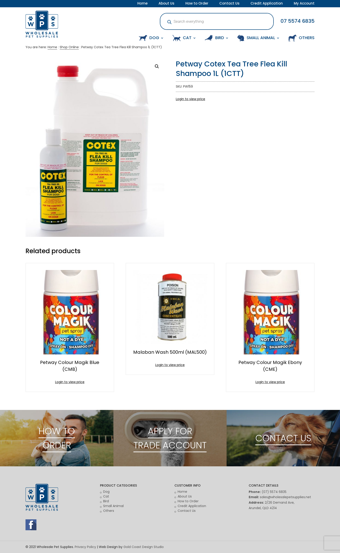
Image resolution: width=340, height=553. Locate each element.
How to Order (196, 4)
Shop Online (69, 47)
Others (108, 510)
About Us (166, 4)
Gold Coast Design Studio (143, 547)
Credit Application (267, 4)
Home (142, 4)
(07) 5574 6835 (274, 492)
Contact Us (229, 4)
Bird (106, 501)
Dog (106, 491)
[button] (157, 66)
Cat (106, 496)
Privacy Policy (85, 547)
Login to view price (190, 99)
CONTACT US (283, 438)
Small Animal (113, 506)
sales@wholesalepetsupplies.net (285, 497)
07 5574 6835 (297, 21)
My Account (304, 4)
